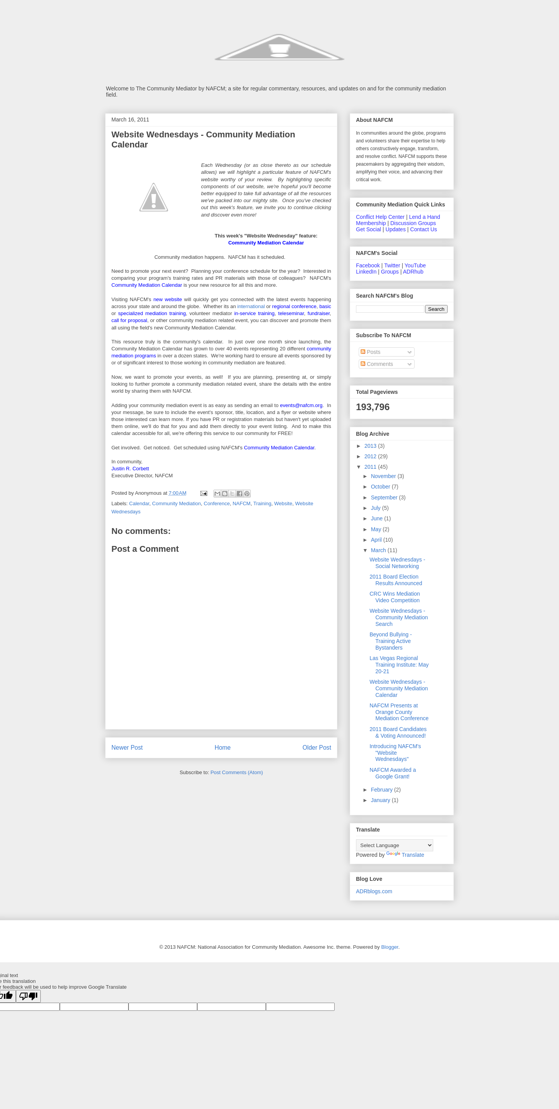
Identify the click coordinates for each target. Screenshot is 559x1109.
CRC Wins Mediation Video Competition (395, 597)
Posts (370, 352)
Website (283, 503)
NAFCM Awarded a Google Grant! (393, 773)
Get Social (368, 229)
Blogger (389, 947)
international (251, 306)
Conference (217, 503)
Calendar (139, 503)
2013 (371, 446)
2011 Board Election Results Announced (396, 580)
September (385, 497)
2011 (371, 467)
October (381, 486)
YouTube (415, 265)
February (382, 790)
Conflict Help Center (380, 217)
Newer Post (127, 747)
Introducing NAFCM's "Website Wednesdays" (395, 752)
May (376, 529)
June (377, 518)
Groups (390, 272)
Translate (405, 855)
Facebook (368, 265)
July (376, 508)
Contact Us (423, 229)
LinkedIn (366, 272)
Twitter (392, 265)
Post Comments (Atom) (236, 772)
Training (262, 503)
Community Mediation (176, 503)
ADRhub (413, 272)
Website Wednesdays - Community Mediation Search (399, 617)
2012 (371, 456)
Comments (377, 364)
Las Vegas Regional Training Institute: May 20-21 (399, 664)
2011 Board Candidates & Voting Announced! (398, 732)
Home (223, 747)
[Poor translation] (28, 996)
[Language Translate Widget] (394, 845)
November (384, 476)
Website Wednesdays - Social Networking (397, 562)
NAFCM (241, 503)
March (379, 550)
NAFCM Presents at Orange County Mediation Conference (399, 712)
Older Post (316, 747)
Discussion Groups (413, 223)
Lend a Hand (424, 217)
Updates (395, 229)
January (381, 800)
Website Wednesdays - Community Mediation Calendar (399, 688)
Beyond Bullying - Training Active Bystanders (391, 641)
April (377, 540)
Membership (371, 223)
